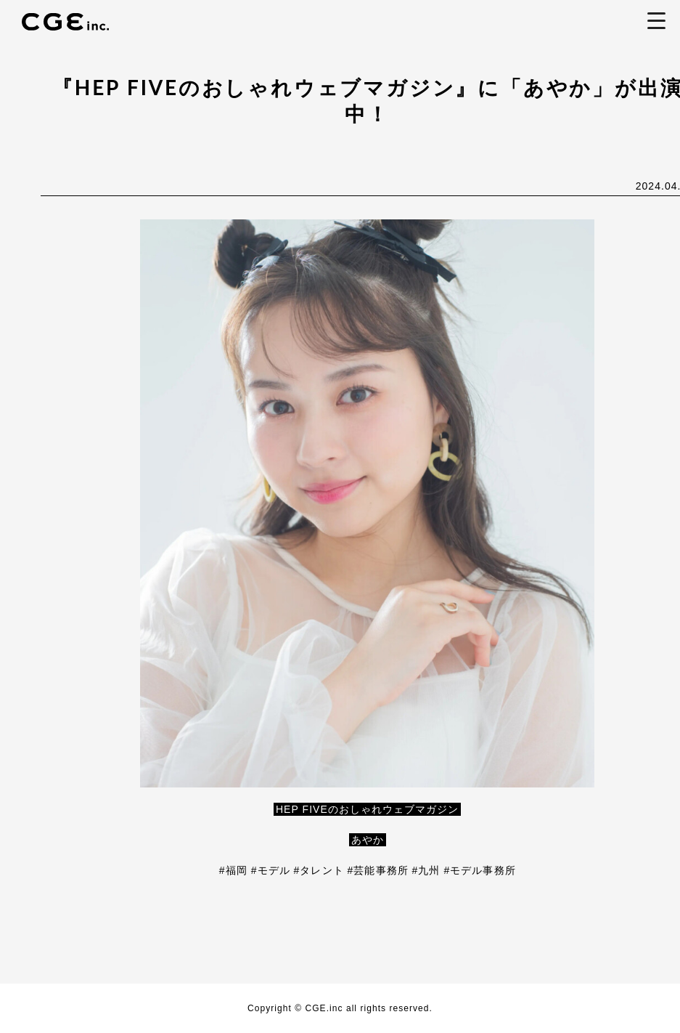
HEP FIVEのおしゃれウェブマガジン (367, 809)
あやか (367, 840)
